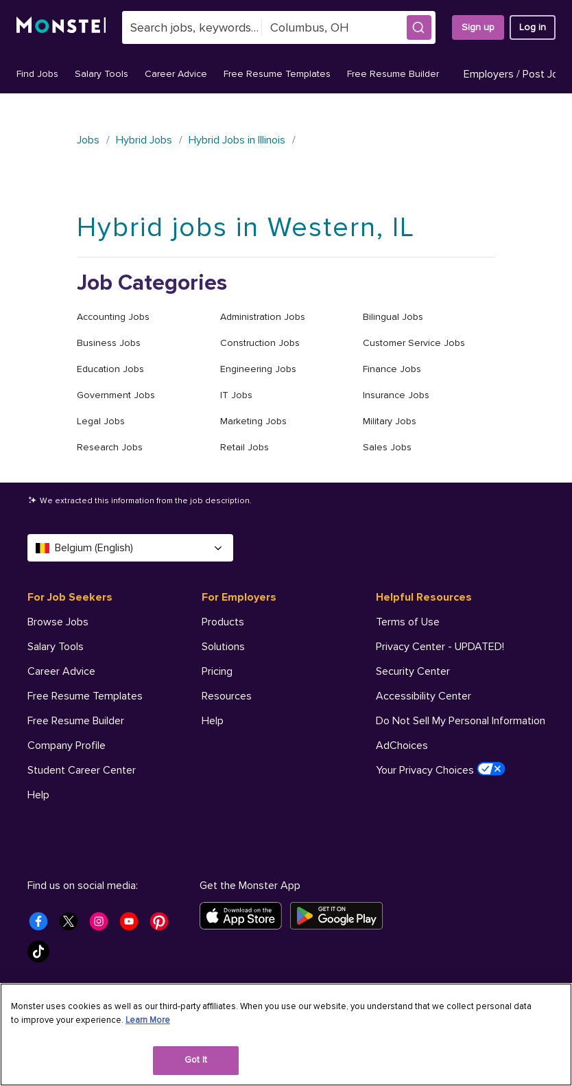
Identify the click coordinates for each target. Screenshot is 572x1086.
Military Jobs (389, 421)
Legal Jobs (101, 421)
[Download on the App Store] (245, 915)
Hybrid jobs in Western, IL (246, 227)
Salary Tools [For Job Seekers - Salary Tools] (55, 647)
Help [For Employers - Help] (213, 721)
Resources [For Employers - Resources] (227, 696)
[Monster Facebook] (42, 925)
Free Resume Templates (277, 74)
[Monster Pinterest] (163, 925)
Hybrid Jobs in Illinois (237, 140)
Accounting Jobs (113, 317)
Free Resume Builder (393, 74)
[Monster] (61, 27)
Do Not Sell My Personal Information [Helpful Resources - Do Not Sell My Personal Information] (460, 721)
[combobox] (192, 27)
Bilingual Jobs (393, 317)
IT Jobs (236, 395)
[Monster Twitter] (73, 925)
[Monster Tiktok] (42, 955)
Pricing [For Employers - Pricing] (217, 671)
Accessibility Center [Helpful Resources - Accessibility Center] (423, 696)
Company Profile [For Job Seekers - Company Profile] (66, 745)
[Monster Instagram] (103, 925)
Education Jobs (110, 369)
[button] (419, 27)
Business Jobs (109, 343)
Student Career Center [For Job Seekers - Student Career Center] (81, 770)
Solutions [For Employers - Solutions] (223, 647)
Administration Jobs (262, 317)
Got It (195, 1059)
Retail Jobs (244, 447)
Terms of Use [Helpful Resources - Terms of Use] (408, 622)
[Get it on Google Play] (340, 915)
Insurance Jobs (396, 395)
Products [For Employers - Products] (223, 622)
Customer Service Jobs (414, 343)
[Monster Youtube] (133, 925)
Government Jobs (116, 395)
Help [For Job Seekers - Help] (38, 795)
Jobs (88, 140)
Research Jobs (110, 447)
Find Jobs (37, 74)
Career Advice (176, 74)
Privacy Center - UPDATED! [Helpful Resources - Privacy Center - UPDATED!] (440, 647)
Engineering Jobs (258, 369)
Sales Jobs (387, 447)
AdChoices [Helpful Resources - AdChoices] (402, 745)
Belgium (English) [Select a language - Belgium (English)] (130, 548)
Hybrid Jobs (144, 140)
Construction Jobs (260, 343)
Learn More (148, 1020)
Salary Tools (101, 74)
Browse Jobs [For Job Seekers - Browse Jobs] (57, 622)
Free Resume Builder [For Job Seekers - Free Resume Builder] (75, 721)
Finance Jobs (392, 369)
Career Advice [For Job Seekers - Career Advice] (61, 671)
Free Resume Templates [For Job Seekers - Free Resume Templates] (85, 696)
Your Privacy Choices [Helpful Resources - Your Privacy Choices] (440, 769)
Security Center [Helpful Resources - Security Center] (413, 671)
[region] (286, 1034)
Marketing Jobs (253, 421)
